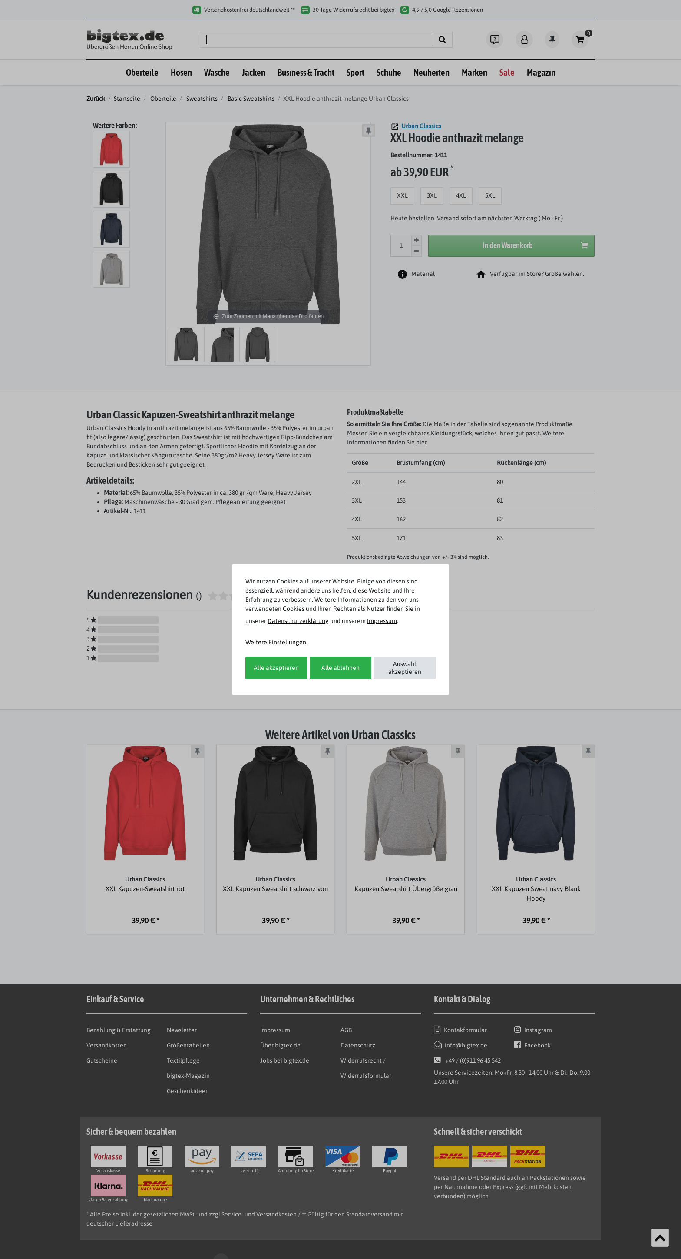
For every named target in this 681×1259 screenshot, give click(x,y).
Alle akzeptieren (276, 667)
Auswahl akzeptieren (404, 667)
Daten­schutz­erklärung (298, 620)
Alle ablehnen (340, 667)
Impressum (382, 620)
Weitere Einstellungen (275, 642)
